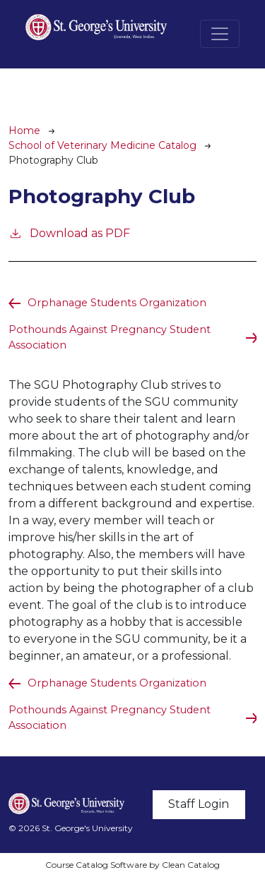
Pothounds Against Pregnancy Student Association (109, 337)
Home (24, 130)
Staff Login (198, 804)
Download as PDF (69, 232)
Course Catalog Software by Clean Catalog (132, 864)
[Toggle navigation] (220, 34)
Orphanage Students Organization (117, 302)
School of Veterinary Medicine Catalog (102, 145)
